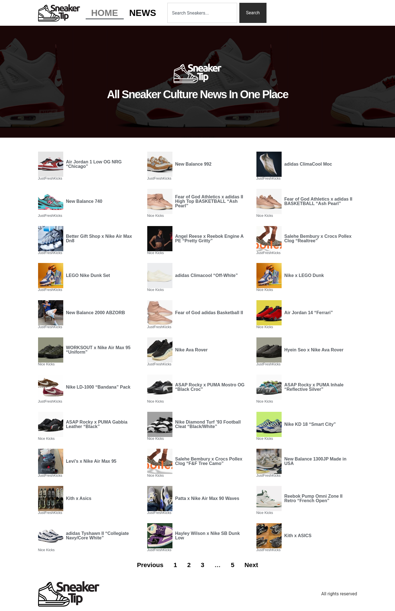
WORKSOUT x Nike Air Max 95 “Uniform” (98, 349)
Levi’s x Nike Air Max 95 (91, 461)
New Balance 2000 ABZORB (95, 312)
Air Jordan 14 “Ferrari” (308, 312)
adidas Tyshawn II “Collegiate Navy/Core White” (97, 535)
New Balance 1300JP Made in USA (315, 461)
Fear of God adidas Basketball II (209, 312)
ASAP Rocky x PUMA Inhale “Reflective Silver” (314, 387)
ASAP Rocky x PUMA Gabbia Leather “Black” (97, 424)
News (142, 13)
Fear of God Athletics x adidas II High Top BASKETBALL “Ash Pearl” (209, 201)
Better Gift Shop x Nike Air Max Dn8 (99, 238)
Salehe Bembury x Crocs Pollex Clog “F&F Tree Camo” (208, 461)
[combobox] (202, 13)
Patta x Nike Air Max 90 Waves (207, 498)
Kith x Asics (79, 498)
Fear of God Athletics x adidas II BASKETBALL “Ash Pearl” (318, 201)
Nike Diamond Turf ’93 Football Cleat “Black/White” (208, 424)
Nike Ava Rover (191, 349)
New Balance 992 (193, 164)
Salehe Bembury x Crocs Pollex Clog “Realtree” (318, 238)
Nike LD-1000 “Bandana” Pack (98, 387)
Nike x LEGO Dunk (304, 275)
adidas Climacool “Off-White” (206, 275)
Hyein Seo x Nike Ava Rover (313, 349)
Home (104, 13)
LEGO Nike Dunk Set (88, 275)
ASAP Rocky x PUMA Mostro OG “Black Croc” (210, 387)
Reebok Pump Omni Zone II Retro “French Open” (313, 498)
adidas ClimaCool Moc (308, 164)
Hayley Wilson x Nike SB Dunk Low (207, 535)
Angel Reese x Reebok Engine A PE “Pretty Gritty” (209, 238)
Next (251, 564)
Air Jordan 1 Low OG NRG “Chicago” (94, 164)
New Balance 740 (84, 201)
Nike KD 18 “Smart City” (310, 424)
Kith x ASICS (298, 535)
